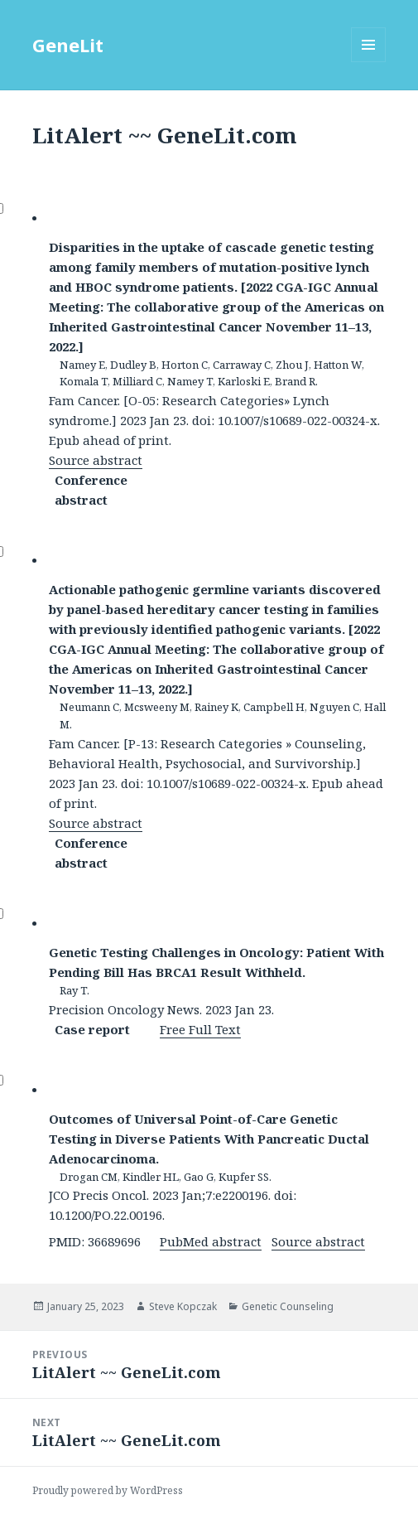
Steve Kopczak (183, 1306)
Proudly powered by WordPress (107, 1490)
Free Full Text (200, 1029)
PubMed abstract (211, 1241)
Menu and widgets (369, 61)
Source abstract (95, 460)
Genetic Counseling (288, 1306)
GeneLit (67, 44)
